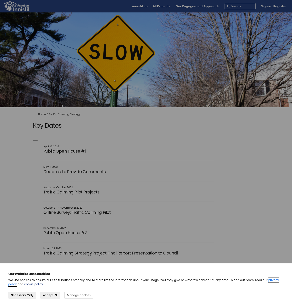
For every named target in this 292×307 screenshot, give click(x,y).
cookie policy (33, 284)
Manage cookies (79, 295)
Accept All (50, 295)
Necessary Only (22, 295)
